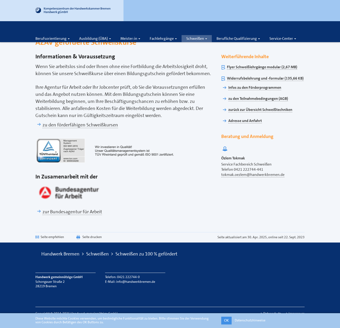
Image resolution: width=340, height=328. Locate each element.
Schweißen (196, 38)
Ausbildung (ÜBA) (95, 38)
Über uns (181, 31)
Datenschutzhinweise (250, 320)
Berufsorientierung (52, 38)
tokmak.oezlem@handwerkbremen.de (253, 174)
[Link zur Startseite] (73, 11)
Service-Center (282, 38)
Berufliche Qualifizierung (238, 38)
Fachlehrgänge (163, 38)
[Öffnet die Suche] (233, 31)
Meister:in (130, 38)
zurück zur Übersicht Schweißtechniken (260, 109)
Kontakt (202, 31)
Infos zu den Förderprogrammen (254, 87)
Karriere (162, 31)
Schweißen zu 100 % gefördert (146, 254)
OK (226, 320)
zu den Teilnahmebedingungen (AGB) (258, 98)
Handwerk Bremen (60, 254)
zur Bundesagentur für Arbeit (72, 212)
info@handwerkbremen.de (135, 281)
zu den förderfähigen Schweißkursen (80, 125)
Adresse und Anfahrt (245, 120)
